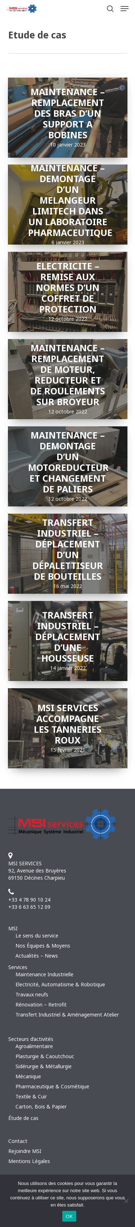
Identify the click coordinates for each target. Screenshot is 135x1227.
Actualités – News (36, 955)
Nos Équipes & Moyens (42, 945)
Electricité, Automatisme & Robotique (60, 984)
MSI (13, 928)
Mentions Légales (29, 1161)
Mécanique (28, 1076)
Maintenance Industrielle (44, 974)
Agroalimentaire (34, 1046)
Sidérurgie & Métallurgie (43, 1066)
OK (69, 1216)
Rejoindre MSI (24, 1151)
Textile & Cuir (31, 1096)
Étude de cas (23, 1118)
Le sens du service (36, 935)
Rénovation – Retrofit (41, 1004)
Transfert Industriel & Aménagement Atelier (67, 1014)
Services (17, 967)
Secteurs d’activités (30, 1039)
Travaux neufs (31, 994)
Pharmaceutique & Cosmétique (52, 1086)
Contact (17, 1141)
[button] (125, 8)
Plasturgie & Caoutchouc (44, 1056)
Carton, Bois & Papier (41, 1106)
